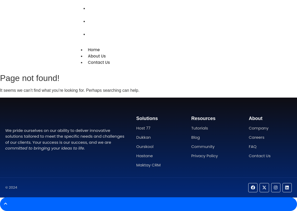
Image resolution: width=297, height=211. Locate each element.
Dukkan (143, 137)
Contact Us (101, 34)
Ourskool (144, 146)
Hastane (144, 156)
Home (95, 8)
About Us (99, 21)
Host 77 (143, 128)
